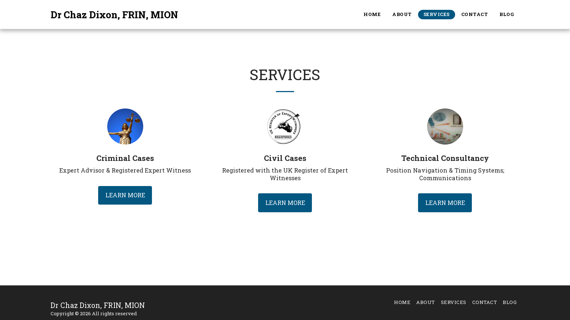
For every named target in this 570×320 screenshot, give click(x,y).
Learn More (125, 195)
